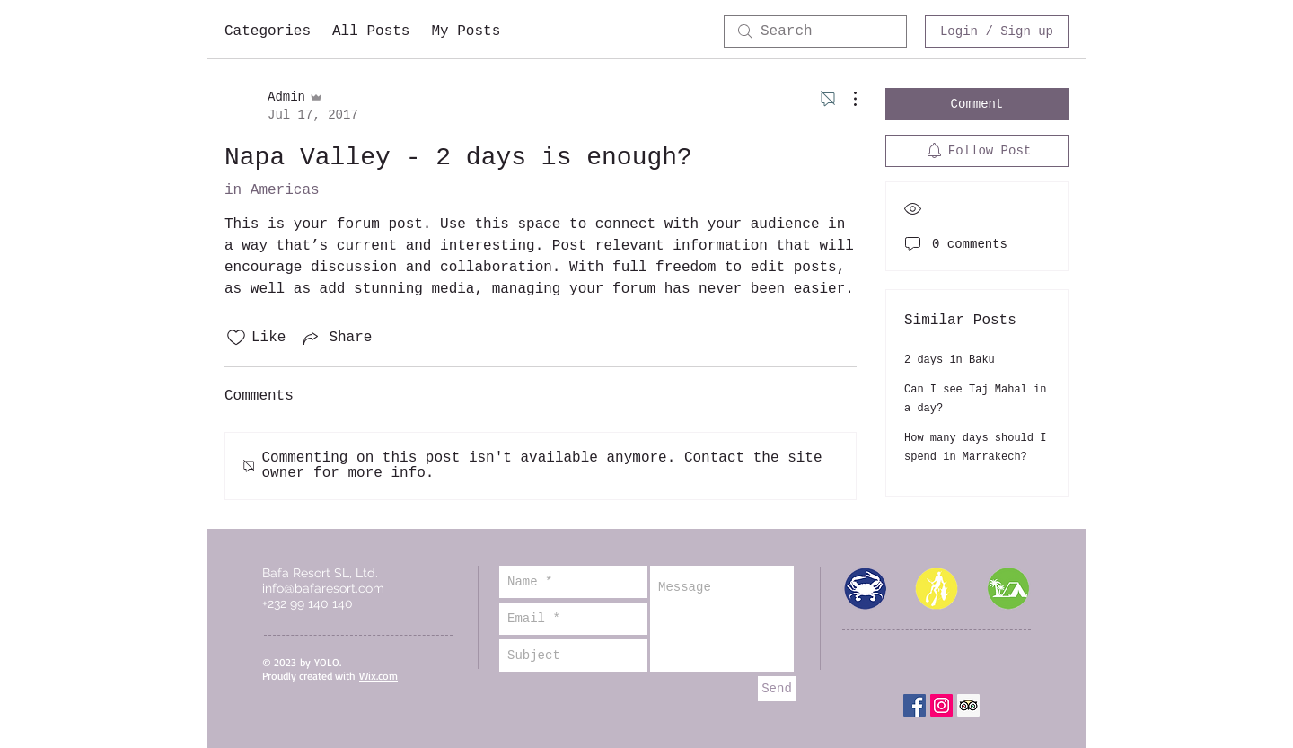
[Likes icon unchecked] (236, 337)
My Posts (465, 31)
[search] (815, 31)
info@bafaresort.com (323, 588)
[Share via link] (336, 337)
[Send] (777, 688)
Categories (267, 31)
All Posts (370, 31)
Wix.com (378, 675)
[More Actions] (846, 99)
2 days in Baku (949, 360)
